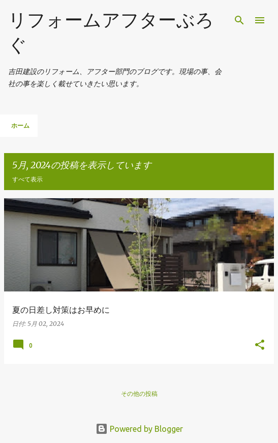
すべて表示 (27, 179)
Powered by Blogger (139, 428)
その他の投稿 (139, 393)
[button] (260, 345)
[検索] (239, 20)
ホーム (20, 125)
